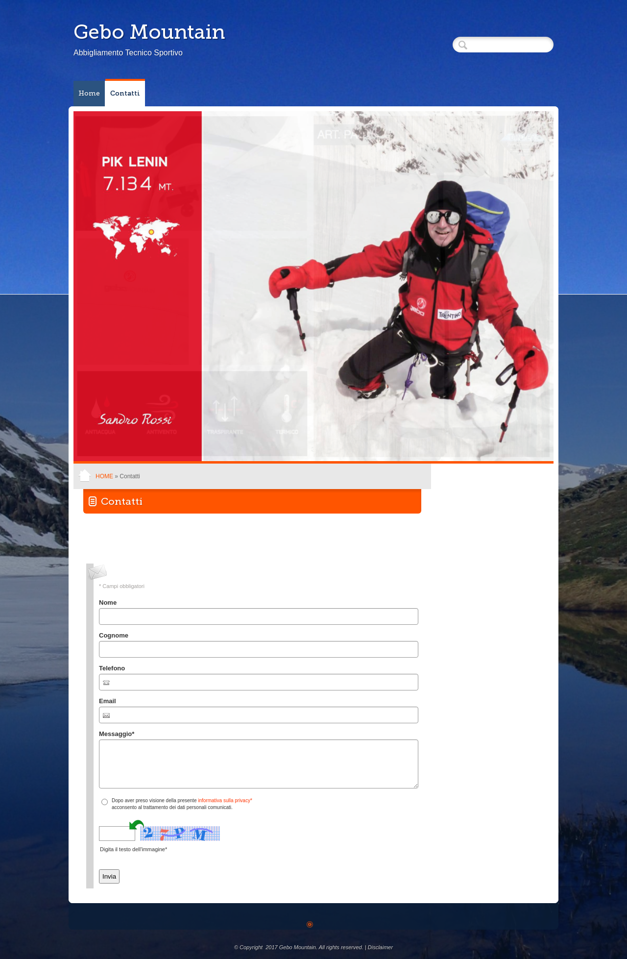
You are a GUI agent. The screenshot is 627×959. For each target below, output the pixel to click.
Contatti (125, 93)
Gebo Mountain (149, 32)
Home (89, 93)
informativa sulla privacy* (225, 800)
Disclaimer (380, 947)
